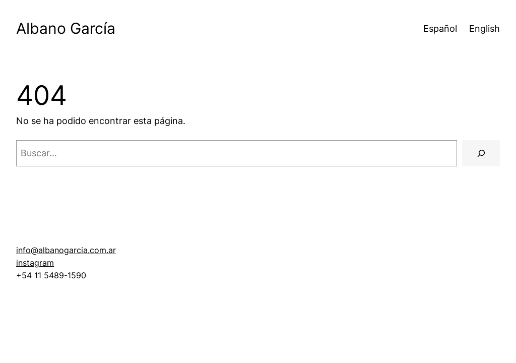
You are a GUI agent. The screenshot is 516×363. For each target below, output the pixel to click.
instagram (35, 263)
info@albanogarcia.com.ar (66, 250)
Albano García (65, 28)
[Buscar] (481, 153)
